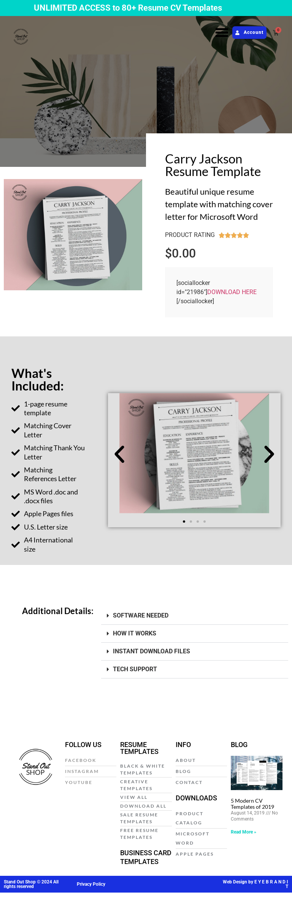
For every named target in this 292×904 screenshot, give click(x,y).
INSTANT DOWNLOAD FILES (151, 651)
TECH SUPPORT (135, 669)
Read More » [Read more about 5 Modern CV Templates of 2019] (243, 832)
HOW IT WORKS (134, 633)
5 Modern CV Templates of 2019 (252, 803)
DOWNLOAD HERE (232, 292)
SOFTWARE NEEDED (140, 615)
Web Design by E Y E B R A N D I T (255, 884)
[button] (222, 32)
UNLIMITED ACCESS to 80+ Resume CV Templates (128, 8)
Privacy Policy (91, 884)
